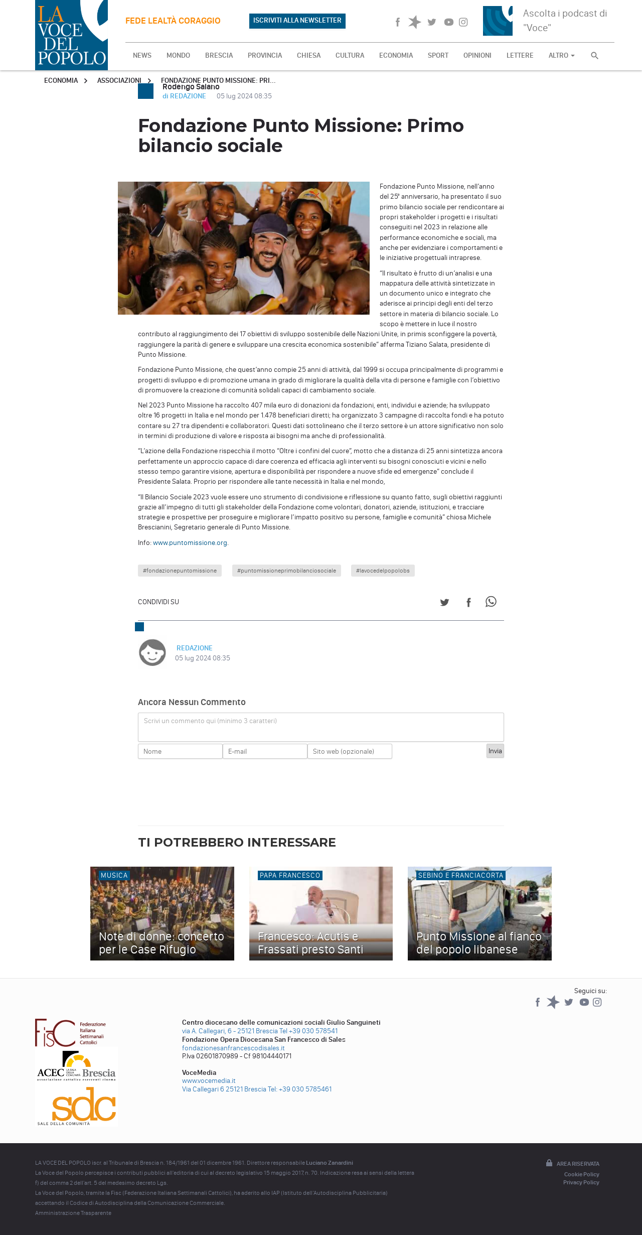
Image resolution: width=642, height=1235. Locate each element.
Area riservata (571, 1164)
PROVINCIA (265, 55)
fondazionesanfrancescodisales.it (233, 1048)
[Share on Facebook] (468, 604)
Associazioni (119, 80)
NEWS (142, 55)
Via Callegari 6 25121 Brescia (224, 1089)
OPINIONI (477, 55)
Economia (61, 80)
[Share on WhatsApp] (493, 604)
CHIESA (308, 55)
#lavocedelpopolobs (383, 570)
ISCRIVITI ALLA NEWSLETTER (297, 20)
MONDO (178, 55)
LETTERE (520, 55)
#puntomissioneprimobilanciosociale (286, 570)
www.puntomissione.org (190, 542)
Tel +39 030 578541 (308, 1031)
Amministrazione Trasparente (73, 1212)
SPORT (438, 55)
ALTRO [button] (562, 55)
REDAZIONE (193, 648)
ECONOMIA (396, 55)
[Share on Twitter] (444, 604)
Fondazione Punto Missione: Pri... (218, 80)
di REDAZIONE (185, 96)
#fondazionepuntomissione (180, 570)
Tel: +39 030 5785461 (300, 1089)
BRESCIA (219, 55)
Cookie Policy (581, 1174)
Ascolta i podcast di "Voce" (565, 20)
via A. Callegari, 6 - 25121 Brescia (230, 1031)
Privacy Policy (581, 1182)
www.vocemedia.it (209, 1080)
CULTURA (350, 55)
